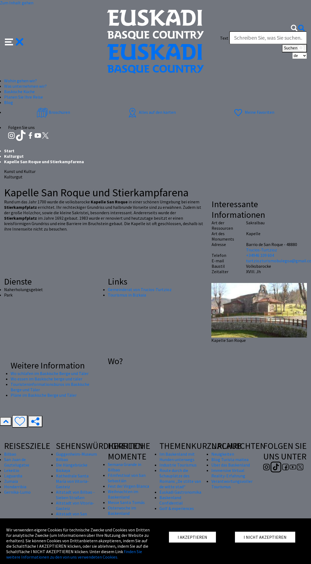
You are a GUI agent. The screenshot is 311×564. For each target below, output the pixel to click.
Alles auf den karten (151, 112)
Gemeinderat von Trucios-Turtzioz (140, 289)
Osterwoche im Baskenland (122, 510)
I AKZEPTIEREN (192, 537)
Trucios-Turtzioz (261, 250)
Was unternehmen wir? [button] (25, 86)
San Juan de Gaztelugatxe (16, 462)
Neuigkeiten (222, 454)
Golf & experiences (176, 508)
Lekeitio (11, 470)
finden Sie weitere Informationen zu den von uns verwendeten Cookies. (74, 554)
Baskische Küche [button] (19, 91)
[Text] (268, 37)
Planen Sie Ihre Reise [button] (23, 97)
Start (9, 150)
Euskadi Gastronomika (180, 492)
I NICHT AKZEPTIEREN (265, 537)
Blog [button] (8, 102)
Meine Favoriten (253, 112)
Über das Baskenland (230, 465)
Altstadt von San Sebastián (71, 516)
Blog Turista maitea (230, 459)
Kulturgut (14, 156)
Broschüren (53, 112)
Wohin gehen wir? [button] (20, 80)
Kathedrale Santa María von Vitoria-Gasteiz (72, 481)
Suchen (294, 48)
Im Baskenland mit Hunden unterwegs (177, 456)
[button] (14, 41)
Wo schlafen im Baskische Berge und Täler (50, 373)
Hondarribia (15, 486)
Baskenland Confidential (171, 500)
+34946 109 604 (260, 255)
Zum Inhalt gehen (16, 2)
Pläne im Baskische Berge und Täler (44, 395)
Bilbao (10, 454)
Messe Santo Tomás (126, 502)
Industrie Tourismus (178, 465)
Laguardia (13, 475)
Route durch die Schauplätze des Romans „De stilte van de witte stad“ (180, 478)
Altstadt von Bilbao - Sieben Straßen (75, 494)
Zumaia (11, 481)
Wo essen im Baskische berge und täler (46, 379)
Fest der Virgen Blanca (128, 486)
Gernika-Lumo (17, 492)
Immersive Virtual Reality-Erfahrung (228, 473)
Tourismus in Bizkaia (127, 295)
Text (224, 38)
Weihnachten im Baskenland (123, 494)
